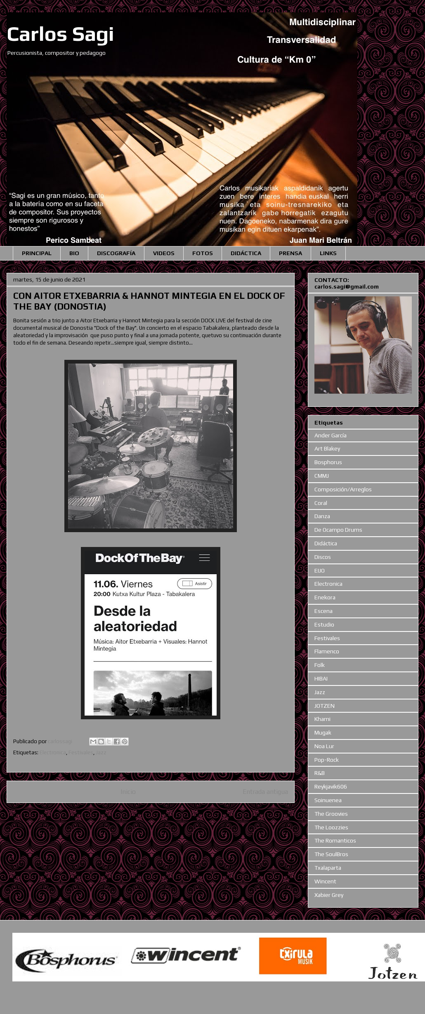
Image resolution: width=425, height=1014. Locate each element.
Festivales (80, 752)
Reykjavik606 (330, 786)
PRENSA (290, 253)
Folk (319, 665)
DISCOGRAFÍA (116, 253)
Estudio (324, 624)
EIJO (319, 570)
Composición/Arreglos (343, 489)
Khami (322, 719)
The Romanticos (335, 840)
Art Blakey (327, 448)
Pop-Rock (326, 759)
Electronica (53, 752)
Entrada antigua (265, 791)
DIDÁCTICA (246, 253)
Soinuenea (328, 800)
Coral (320, 503)
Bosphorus (328, 462)
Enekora (324, 597)
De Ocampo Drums (338, 529)
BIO (74, 253)
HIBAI (321, 678)
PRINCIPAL (37, 253)
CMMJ (321, 475)
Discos (322, 557)
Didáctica (325, 543)
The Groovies (331, 813)
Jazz (101, 752)
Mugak (322, 732)
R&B (319, 773)
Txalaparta (327, 867)
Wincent (325, 881)
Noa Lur (324, 746)
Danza (322, 516)
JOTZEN (324, 705)
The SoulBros (331, 854)
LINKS (328, 253)
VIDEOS (164, 253)
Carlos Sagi (60, 33)
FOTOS (202, 253)
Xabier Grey (328, 895)
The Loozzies (331, 827)
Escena (323, 611)
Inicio (128, 791)
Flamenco (326, 651)
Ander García (330, 435)
